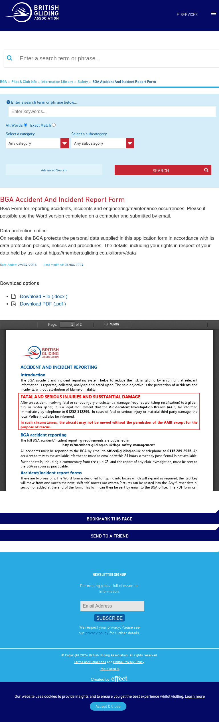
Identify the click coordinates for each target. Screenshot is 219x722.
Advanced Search (54, 170)
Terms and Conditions (90, 662)
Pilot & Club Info (24, 81)
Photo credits (109, 668)
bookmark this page (109, 518)
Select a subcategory (102, 139)
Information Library (57, 81)
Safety (83, 81)
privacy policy (97, 632)
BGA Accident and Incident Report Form (124, 81)
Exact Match (40, 125)
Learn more (195, 696)
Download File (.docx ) (44, 296)
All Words (14, 125)
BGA (3, 81)
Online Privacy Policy (128, 662)
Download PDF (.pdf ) (43, 304)
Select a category (37, 139)
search (180, 170)
